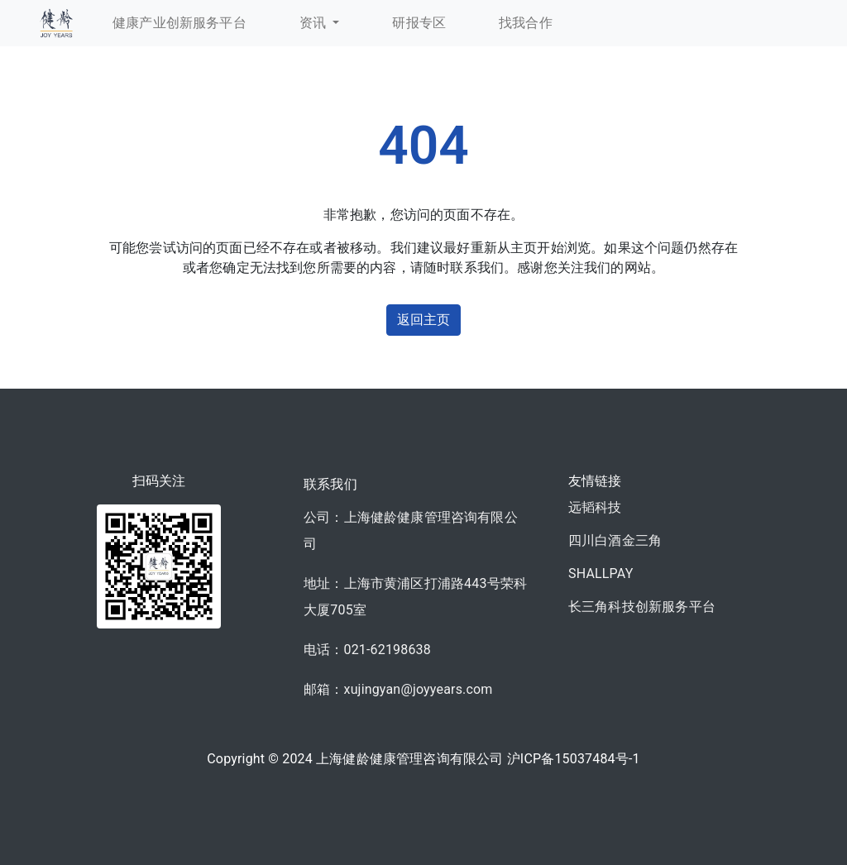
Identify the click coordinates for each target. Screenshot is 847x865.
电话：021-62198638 (367, 649)
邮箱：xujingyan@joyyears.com (398, 689)
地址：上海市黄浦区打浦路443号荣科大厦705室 (415, 597)
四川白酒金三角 (615, 540)
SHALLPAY (600, 573)
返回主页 (424, 319)
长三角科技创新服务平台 (641, 606)
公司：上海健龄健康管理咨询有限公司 (411, 530)
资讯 (314, 23)
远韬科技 (595, 507)
